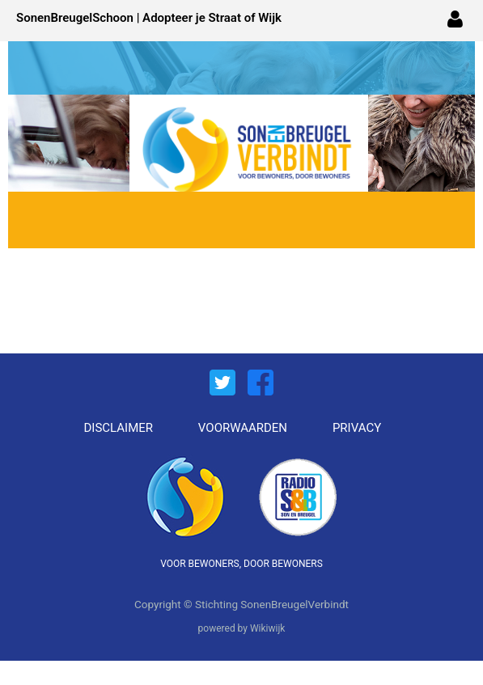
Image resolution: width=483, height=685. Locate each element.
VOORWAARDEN (242, 428)
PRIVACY (357, 428)
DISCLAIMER (119, 428)
